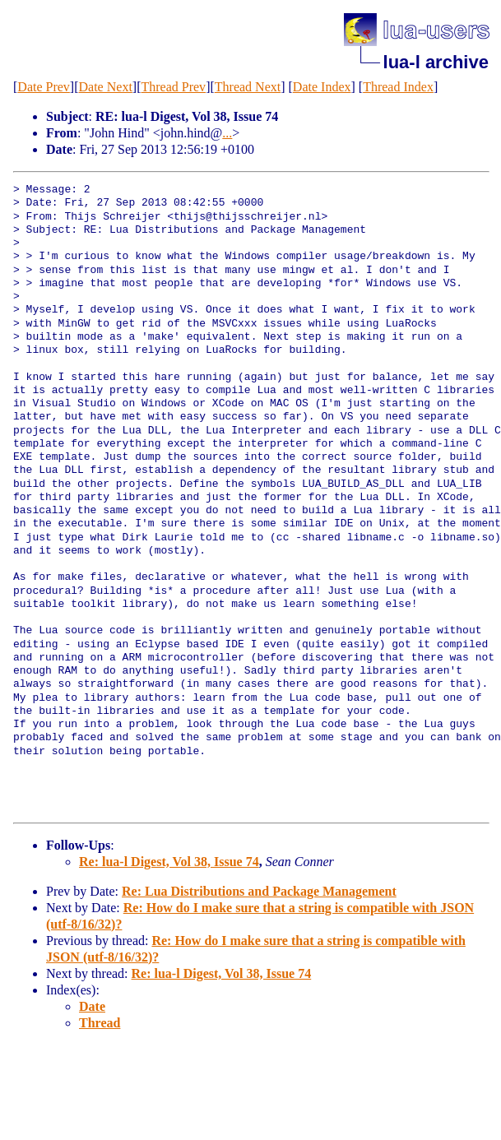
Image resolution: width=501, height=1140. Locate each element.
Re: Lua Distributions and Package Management (259, 891)
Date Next (105, 87)
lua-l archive (436, 62)
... (227, 133)
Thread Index (398, 87)
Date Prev (43, 87)
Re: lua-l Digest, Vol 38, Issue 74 (169, 862)
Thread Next (248, 87)
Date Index (322, 87)
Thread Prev (173, 87)
